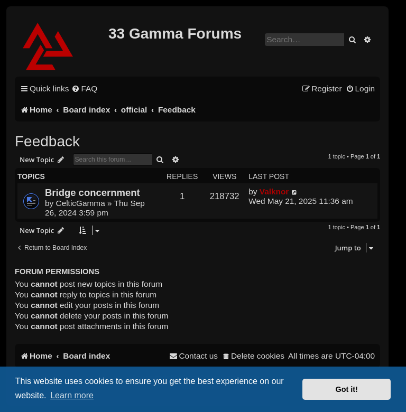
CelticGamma (80, 203)
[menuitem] (84, 89)
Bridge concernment (92, 192)
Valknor (274, 191)
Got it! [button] (347, 389)
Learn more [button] (72, 395)
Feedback (47, 141)
